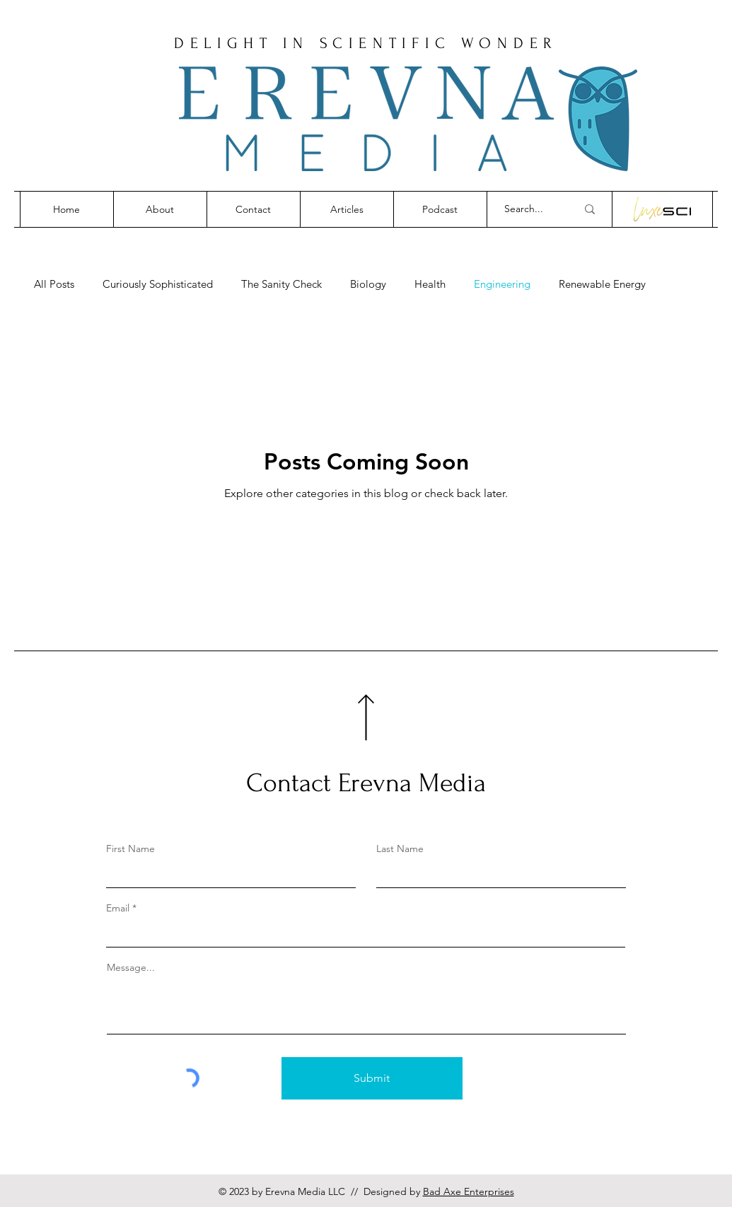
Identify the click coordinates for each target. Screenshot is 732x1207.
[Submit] (372, 1078)
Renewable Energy (602, 284)
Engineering (502, 284)
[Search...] (529, 209)
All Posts (54, 284)
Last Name (400, 848)
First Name (130, 848)
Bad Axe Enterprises (468, 1191)
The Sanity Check (281, 284)
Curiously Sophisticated (158, 284)
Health (430, 284)
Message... (131, 967)
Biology (368, 284)
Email (117, 908)
